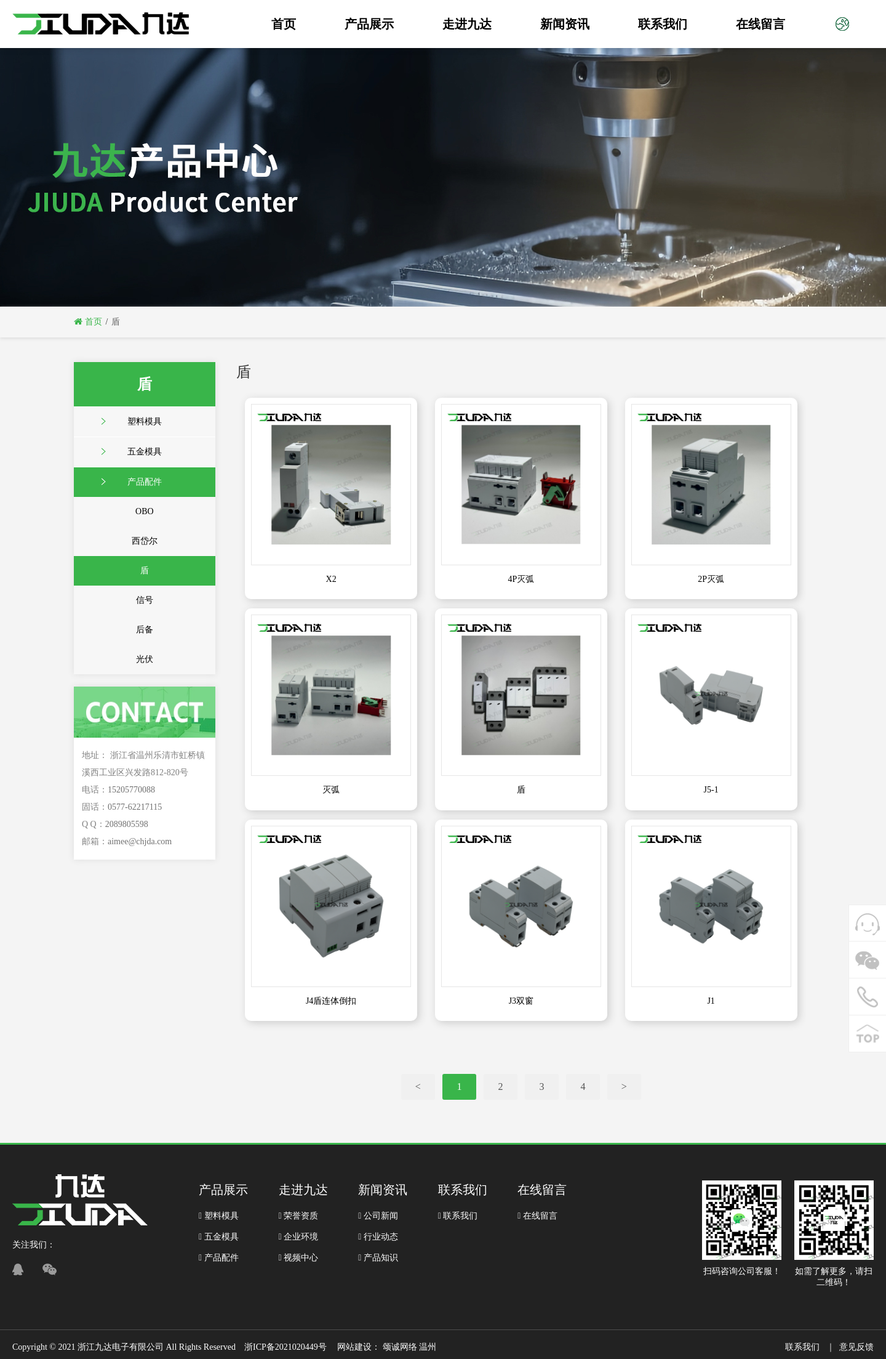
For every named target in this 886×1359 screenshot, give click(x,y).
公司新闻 (378, 1215)
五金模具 (144, 451)
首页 (283, 24)
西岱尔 (145, 541)
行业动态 (378, 1236)
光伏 (144, 659)
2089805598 (126, 824)
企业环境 (299, 1236)
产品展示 (369, 24)
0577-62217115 (135, 807)
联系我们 (662, 24)
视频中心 (299, 1257)
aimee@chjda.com (140, 841)
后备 (144, 629)
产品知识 (378, 1257)
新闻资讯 (564, 24)
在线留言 (760, 24)
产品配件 (144, 481)
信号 (144, 600)
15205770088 (131, 789)
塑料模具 (144, 421)
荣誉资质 (299, 1215)
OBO (144, 511)
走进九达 (467, 24)
